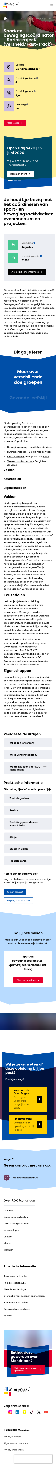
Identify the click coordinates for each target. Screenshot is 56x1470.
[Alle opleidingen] (16, 18)
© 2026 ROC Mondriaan (17, 1430)
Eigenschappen (15, 488)
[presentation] (33, 1459)
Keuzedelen (12, 479)
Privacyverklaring (12, 1436)
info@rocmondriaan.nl (21, 1178)
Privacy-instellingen (14, 1449)
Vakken (9, 470)
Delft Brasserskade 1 (28, 68)
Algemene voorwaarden (16, 1443)
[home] (11, 5)
